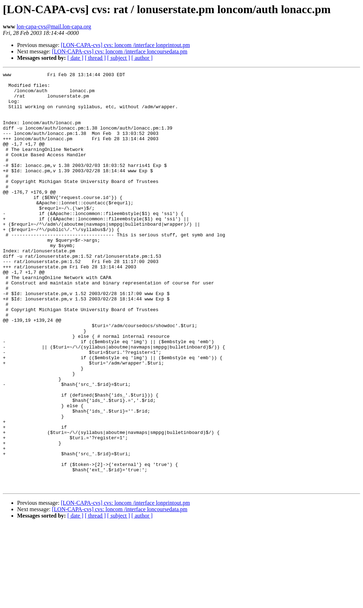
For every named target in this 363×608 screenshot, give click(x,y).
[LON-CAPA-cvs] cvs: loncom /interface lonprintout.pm (125, 45)
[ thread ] (95, 58)
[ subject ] (118, 58)
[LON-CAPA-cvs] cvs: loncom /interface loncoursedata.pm (119, 51)
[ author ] (142, 58)
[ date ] (75, 58)
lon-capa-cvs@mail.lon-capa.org (54, 26)
